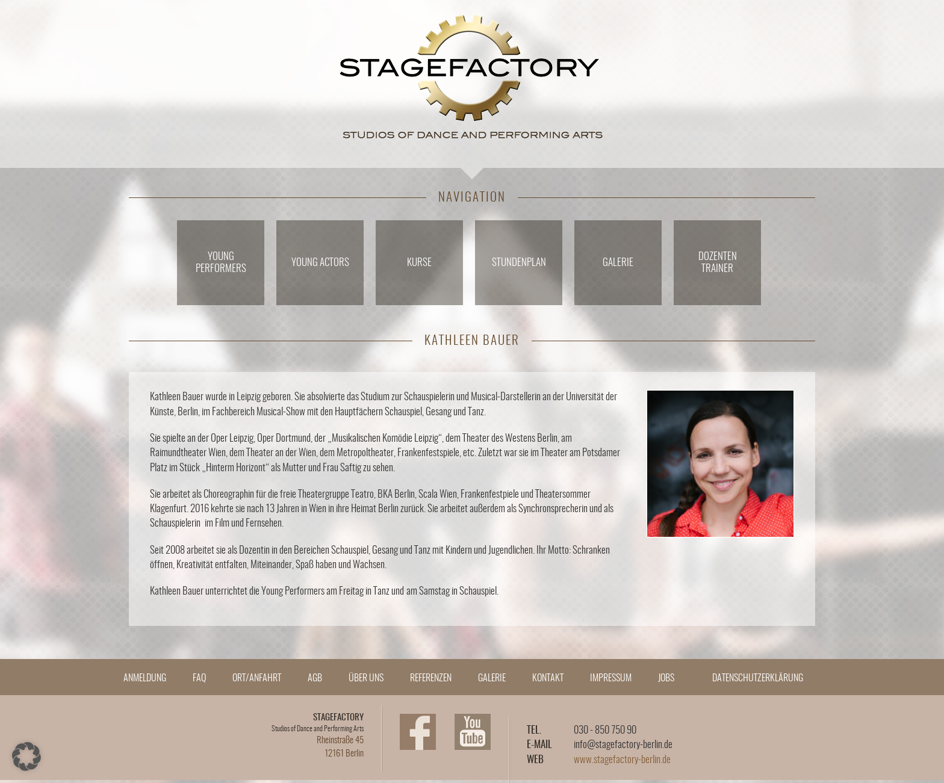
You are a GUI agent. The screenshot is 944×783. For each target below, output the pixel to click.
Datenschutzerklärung (757, 678)
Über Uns (366, 678)
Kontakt (548, 678)
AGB (315, 678)
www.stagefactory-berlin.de (622, 760)
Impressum (611, 678)
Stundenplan (519, 263)
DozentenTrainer (717, 263)
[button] (26, 756)
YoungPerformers (221, 263)
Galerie (618, 263)
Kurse (419, 263)
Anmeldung (144, 678)
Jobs (666, 678)
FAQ (199, 678)
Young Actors (320, 263)
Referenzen (431, 678)
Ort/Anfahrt (256, 678)
